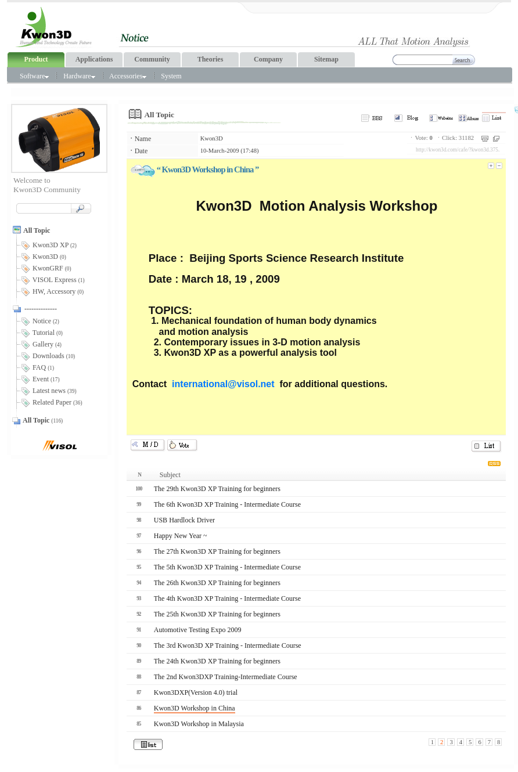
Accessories (127, 76)
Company (268, 59)
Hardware (79, 76)
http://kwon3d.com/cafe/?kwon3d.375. (457, 150)
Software (34, 76)
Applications (94, 59)
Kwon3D (211, 138)
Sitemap (326, 59)
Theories (210, 59)
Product (36, 59)
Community (152, 59)
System (171, 76)
